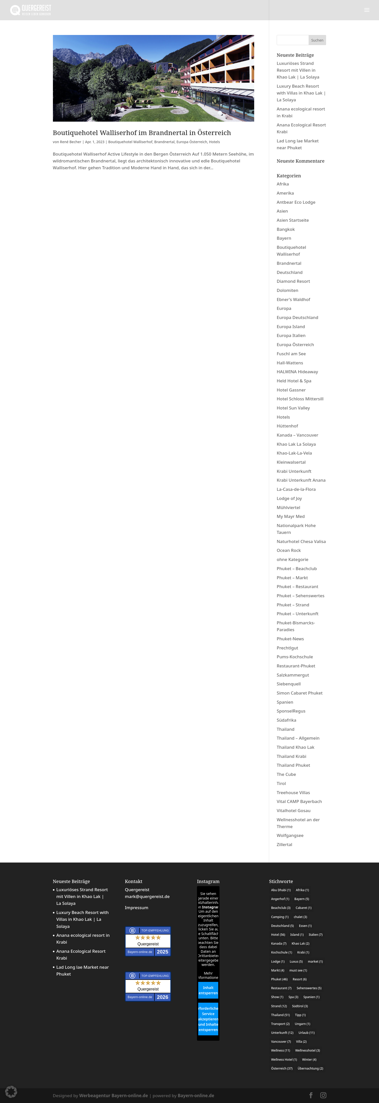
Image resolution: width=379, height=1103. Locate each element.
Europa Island (291, 326)
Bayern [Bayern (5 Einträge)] (301, 899)
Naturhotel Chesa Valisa (301, 541)
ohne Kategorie (292, 559)
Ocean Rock (289, 550)
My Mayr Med (291, 516)
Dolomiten (287, 290)
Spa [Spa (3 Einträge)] (293, 997)
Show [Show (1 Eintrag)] (277, 997)
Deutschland (290, 272)
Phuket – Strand (293, 605)
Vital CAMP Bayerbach (299, 801)
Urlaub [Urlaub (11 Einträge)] (306, 1033)
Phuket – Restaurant (297, 586)
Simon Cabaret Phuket (300, 693)
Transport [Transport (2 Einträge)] (280, 1024)
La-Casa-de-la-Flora (296, 489)
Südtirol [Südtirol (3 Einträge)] (300, 1006)
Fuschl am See (291, 354)
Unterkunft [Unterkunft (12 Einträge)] (282, 1033)
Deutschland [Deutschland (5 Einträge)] (282, 926)
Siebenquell (289, 684)
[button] (11, 1092)
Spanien (285, 702)
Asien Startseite (293, 220)
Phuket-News (290, 639)
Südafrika (286, 720)
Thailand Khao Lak (295, 747)
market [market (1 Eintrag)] (315, 961)
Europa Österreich (191, 141)
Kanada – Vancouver (297, 435)
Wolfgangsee (290, 835)
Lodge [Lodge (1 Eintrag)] (278, 961)
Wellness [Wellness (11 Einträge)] (280, 1050)
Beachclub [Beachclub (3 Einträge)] (281, 908)
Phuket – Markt (292, 578)
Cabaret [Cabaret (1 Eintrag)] (304, 908)
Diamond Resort (293, 281)
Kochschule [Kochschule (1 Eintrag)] (281, 952)
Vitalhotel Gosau (294, 810)
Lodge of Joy (289, 498)
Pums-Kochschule (295, 657)
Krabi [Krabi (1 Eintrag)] (303, 952)
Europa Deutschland (297, 317)
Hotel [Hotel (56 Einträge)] (278, 934)
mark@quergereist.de (147, 896)
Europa (284, 308)
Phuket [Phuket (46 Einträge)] (279, 979)
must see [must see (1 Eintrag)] (298, 970)
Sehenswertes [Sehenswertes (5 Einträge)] (309, 988)
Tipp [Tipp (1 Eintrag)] (300, 1015)
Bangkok (286, 229)
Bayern (284, 238)
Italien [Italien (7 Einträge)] (316, 934)
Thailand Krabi (291, 756)
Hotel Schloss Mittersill (300, 399)
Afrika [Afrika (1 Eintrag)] (302, 890)
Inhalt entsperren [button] (208, 990)
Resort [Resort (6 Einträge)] (300, 979)
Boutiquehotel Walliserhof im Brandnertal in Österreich (142, 132)
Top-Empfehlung (155, 930)
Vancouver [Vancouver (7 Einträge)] (281, 1041)
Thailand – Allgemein (298, 738)
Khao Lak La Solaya (296, 444)
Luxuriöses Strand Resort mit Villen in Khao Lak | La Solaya (298, 70)
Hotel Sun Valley (293, 408)
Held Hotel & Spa (294, 381)
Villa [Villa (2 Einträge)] (301, 1041)
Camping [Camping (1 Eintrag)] (280, 917)
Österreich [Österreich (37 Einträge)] (282, 1068)
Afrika (283, 184)
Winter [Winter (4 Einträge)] (309, 1059)
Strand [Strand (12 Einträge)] (279, 1006)
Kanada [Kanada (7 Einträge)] (279, 943)
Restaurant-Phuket (296, 666)
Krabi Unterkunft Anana (301, 480)
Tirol (281, 783)
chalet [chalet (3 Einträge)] (300, 917)
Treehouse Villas (293, 792)
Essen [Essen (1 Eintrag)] (305, 926)
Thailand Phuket (293, 765)
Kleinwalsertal (291, 462)
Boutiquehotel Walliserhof (130, 141)
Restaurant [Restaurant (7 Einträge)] (281, 988)
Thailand (285, 729)
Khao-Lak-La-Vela (294, 453)
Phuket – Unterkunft (297, 613)
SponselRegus (291, 711)
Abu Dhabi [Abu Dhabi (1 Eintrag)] (281, 890)
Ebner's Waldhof (293, 299)
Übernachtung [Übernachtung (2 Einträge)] (310, 1068)
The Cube (286, 774)
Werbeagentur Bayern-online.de (113, 1095)
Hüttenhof (287, 426)
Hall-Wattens (290, 363)
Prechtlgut (287, 648)
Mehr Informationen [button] (208, 975)
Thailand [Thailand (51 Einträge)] (280, 1015)
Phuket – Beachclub (297, 568)
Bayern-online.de (196, 1095)
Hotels (214, 141)
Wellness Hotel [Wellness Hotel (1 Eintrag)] (284, 1059)
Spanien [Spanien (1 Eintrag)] (312, 997)
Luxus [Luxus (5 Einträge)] (296, 961)
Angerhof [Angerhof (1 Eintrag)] (280, 899)
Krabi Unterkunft (294, 471)
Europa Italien (291, 335)
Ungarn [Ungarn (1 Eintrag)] (302, 1024)
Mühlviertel (288, 507)
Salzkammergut (293, 675)
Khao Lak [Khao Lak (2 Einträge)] (300, 943)
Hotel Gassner (291, 390)
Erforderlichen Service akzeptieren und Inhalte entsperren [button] (208, 1019)
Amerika (285, 193)
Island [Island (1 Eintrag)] (297, 934)
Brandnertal (164, 141)
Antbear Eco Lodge (296, 202)
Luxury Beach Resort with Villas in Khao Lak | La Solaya (301, 93)
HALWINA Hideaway (297, 372)
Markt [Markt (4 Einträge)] (277, 970)
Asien (282, 211)
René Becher (70, 141)
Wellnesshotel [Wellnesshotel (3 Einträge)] (307, 1050)
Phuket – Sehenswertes (300, 596)
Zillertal (284, 844)
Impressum (136, 907)
